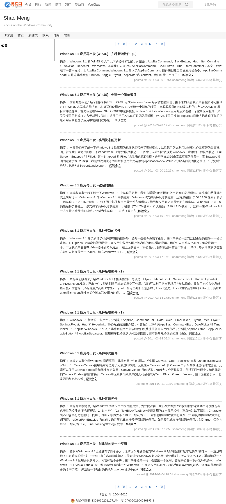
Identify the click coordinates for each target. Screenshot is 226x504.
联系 (45, 35)
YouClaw (94, 4)
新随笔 (33, 35)
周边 (38, 4)
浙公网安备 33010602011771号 (94, 500)
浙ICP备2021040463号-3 (137, 500)
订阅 (56, 35)
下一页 (159, 44)
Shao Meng (17, 18)
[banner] (11, 5)
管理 (67, 35)
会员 (28, 4)
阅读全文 (188, 75)
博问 (58, 4)
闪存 (68, 4)
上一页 (121, 44)
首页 (21, 35)
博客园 (8, 35)
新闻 (48, 4)
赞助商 (79, 4)
